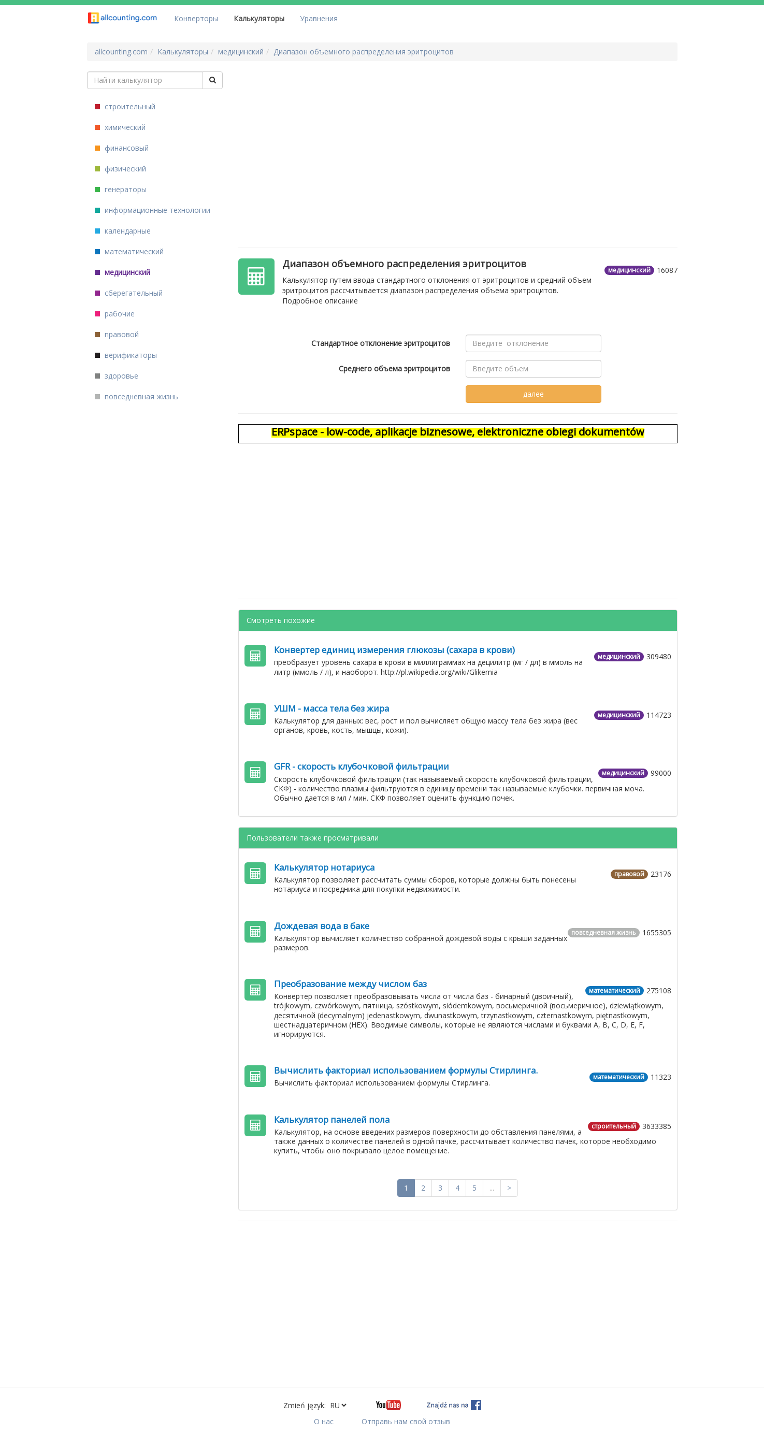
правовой (117, 334)
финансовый (122, 148)
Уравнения (319, 18)
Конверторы (196, 18)
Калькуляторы (259, 18)
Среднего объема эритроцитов (394, 368)
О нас (324, 1421)
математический (129, 251)
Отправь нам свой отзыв (406, 1421)
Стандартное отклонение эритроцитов (380, 343)
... (491, 1188)
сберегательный (129, 293)
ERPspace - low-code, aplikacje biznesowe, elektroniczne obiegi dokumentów (457, 432)
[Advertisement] (457, 143)
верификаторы (126, 355)
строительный (125, 106)
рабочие (115, 314)
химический (120, 127)
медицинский (122, 272)
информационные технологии (152, 210)
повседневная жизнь (136, 396)
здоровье (116, 376)
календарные (123, 231)
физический (120, 168)
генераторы (121, 189)
